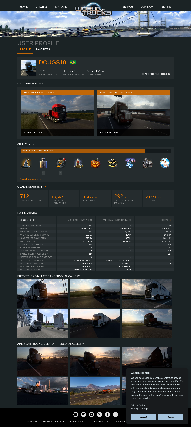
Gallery (41, 6)
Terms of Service (54, 421)
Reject (171, 417)
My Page (61, 6)
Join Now (147, 6)
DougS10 (52, 62)
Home (24, 6)
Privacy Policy (78, 421)
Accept (143, 417)
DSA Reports (100, 421)
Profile (25, 49)
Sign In (166, 6)
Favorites (43, 49)
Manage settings (139, 408)
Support (32, 421)
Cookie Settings (123, 421)
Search (127, 6)
